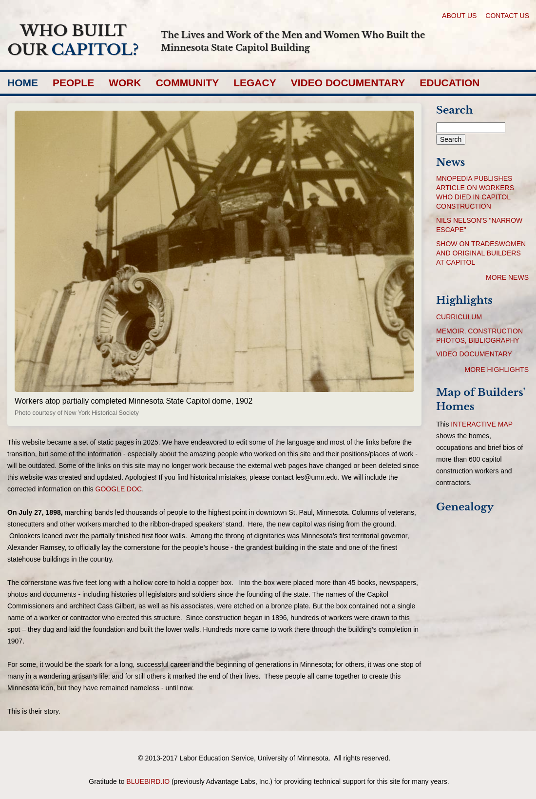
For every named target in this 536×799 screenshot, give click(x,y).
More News (507, 277)
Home (22, 82)
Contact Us (507, 15)
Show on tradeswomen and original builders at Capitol (481, 253)
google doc (119, 489)
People (73, 82)
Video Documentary (348, 82)
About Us (459, 15)
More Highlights (497, 369)
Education (449, 82)
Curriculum (459, 317)
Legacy (254, 82)
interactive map (482, 424)
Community (187, 82)
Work (125, 82)
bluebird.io (148, 781)
